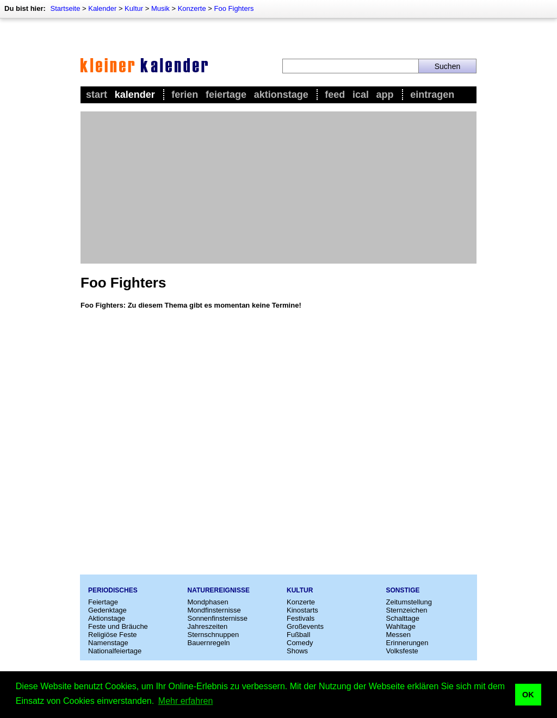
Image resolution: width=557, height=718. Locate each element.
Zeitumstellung (409, 602)
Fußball (298, 634)
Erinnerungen (407, 643)
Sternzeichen (407, 610)
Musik (160, 8)
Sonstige (403, 590)
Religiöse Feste (112, 634)
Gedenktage (107, 610)
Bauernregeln (209, 643)
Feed (335, 94)
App (385, 94)
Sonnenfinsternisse (218, 618)
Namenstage (108, 643)
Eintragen (432, 94)
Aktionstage (281, 94)
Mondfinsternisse (214, 610)
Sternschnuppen (213, 634)
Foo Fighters (234, 8)
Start (96, 94)
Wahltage (401, 626)
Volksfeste (402, 651)
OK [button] (528, 694)
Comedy (300, 643)
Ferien (184, 94)
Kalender (102, 8)
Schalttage (402, 618)
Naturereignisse (219, 590)
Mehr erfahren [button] (185, 700)
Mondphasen (208, 602)
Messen (398, 634)
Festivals (300, 618)
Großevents (305, 626)
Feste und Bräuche (118, 626)
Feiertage (226, 94)
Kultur (134, 8)
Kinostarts (302, 610)
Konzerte (192, 8)
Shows (297, 651)
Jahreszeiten (208, 626)
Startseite (65, 8)
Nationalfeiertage (114, 651)
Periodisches (113, 590)
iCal (360, 94)
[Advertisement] (278, 187)
